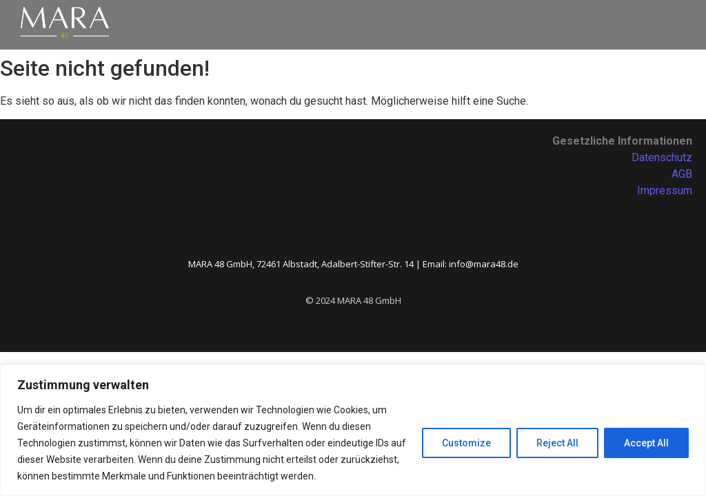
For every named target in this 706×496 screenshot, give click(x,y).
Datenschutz (662, 157)
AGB (682, 173)
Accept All (646, 442)
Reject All (557, 442)
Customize (466, 442)
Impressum (664, 190)
